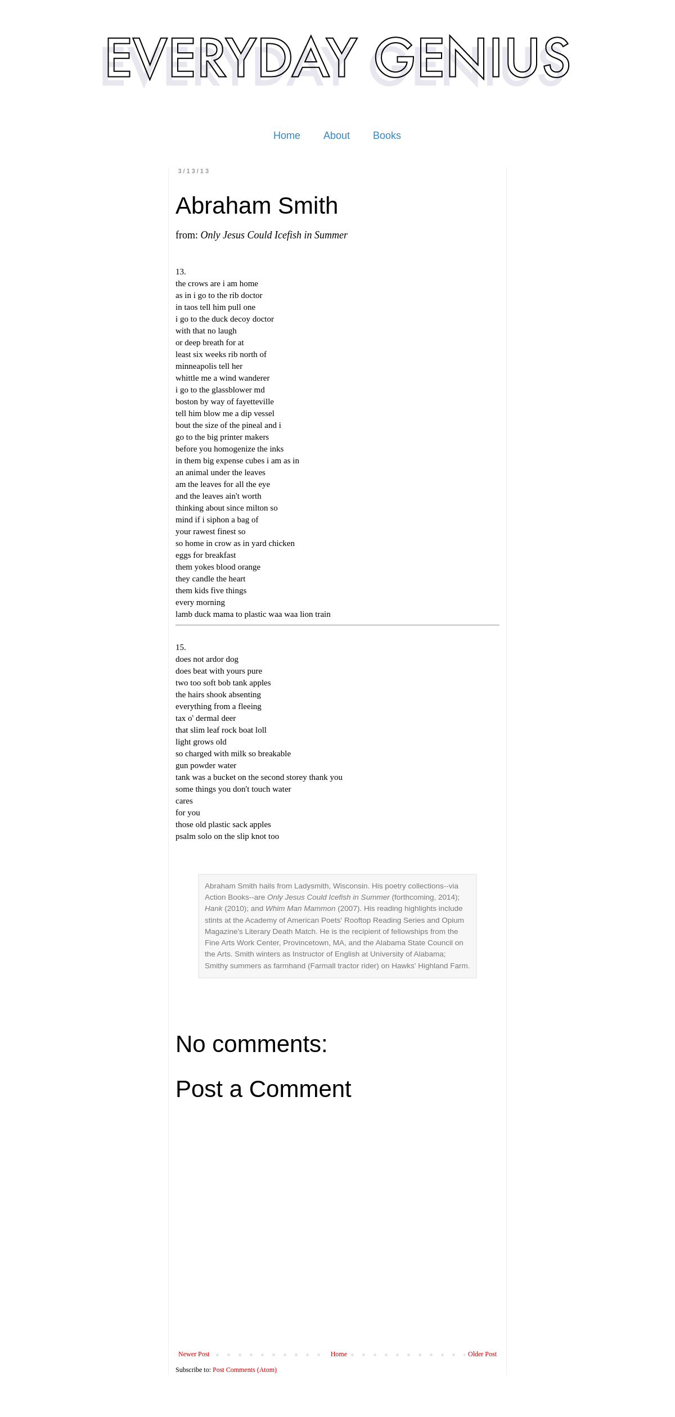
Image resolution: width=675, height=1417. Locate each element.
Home (286, 135)
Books (387, 135)
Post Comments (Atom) (245, 1370)
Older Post (482, 1354)
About (336, 135)
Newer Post (194, 1354)
